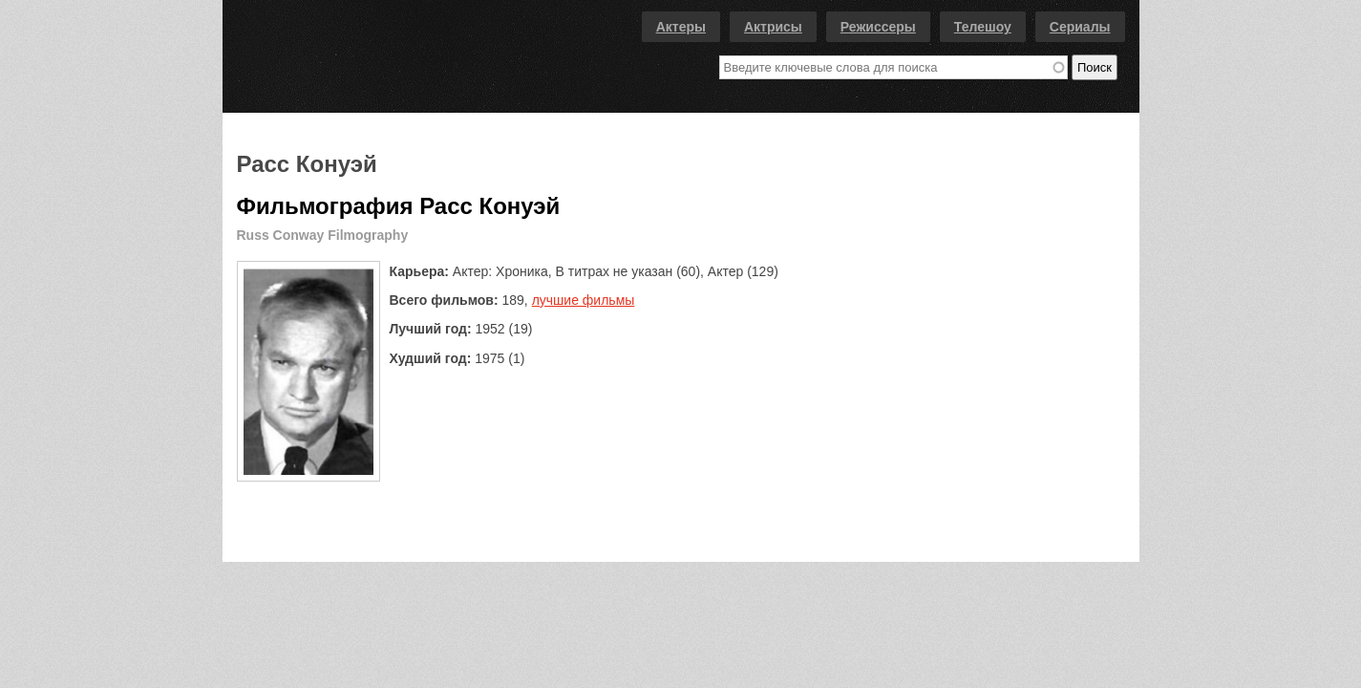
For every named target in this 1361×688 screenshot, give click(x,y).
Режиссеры (878, 26)
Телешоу (982, 26)
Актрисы (773, 26)
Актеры (681, 26)
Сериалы (1080, 26)
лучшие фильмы (583, 300)
